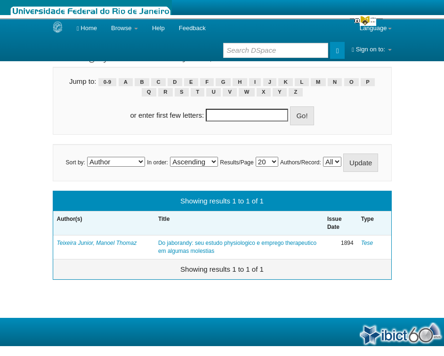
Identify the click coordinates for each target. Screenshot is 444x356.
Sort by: (75, 162)
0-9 (107, 82)
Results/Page (236, 162)
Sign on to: (371, 49)
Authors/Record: (300, 162)
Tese (367, 243)
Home (87, 28)
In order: (157, 162)
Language (376, 28)
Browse (124, 28)
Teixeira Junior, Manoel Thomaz (97, 243)
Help (158, 28)
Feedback (192, 28)
